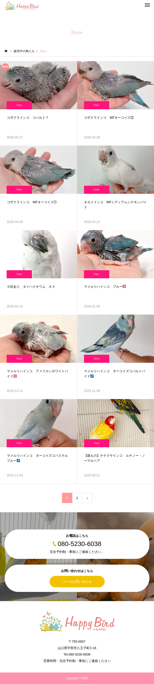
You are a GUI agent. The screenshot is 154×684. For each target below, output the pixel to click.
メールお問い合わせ (77, 581)
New (19, 105)
